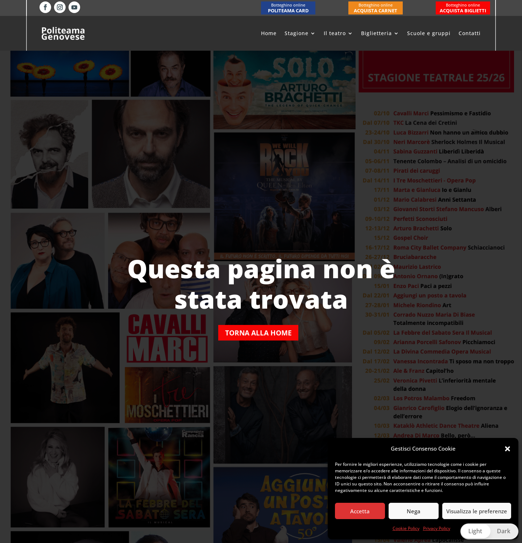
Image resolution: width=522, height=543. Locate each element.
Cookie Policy (406, 528)
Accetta (360, 511)
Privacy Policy (436, 528)
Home (269, 33)
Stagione (296, 33)
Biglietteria (376, 33)
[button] (507, 448)
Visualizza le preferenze (476, 511)
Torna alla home (258, 333)
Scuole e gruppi (429, 33)
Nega (413, 511)
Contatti (470, 33)
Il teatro (335, 33)
